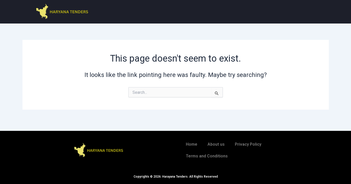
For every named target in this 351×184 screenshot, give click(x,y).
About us (216, 144)
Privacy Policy (248, 144)
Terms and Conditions (207, 156)
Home (191, 144)
